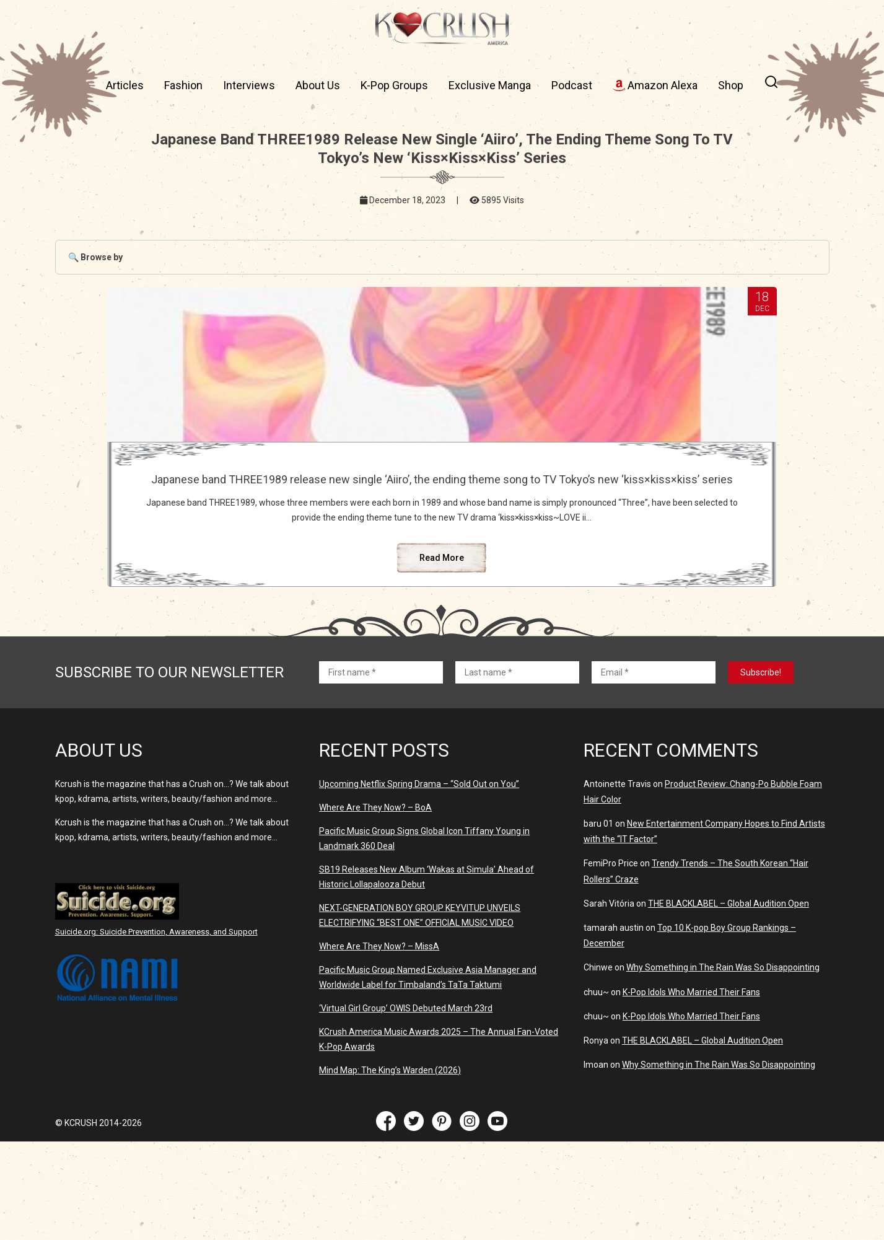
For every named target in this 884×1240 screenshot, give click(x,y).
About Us (317, 85)
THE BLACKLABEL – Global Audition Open (728, 1002)
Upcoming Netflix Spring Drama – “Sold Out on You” (419, 882)
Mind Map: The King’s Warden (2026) (390, 1169)
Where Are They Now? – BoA (375, 906)
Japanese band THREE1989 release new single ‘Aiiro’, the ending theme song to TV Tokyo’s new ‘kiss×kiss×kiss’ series (442, 499)
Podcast (571, 85)
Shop (730, 85)
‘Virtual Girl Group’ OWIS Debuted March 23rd (405, 1107)
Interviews (249, 85)
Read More (441, 656)
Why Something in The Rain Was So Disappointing (723, 1066)
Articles (125, 85)
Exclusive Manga (490, 85)
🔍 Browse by (95, 257)
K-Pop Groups (394, 85)
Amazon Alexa (655, 85)
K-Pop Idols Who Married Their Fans (691, 1091)
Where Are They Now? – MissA (379, 1045)
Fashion (183, 85)
